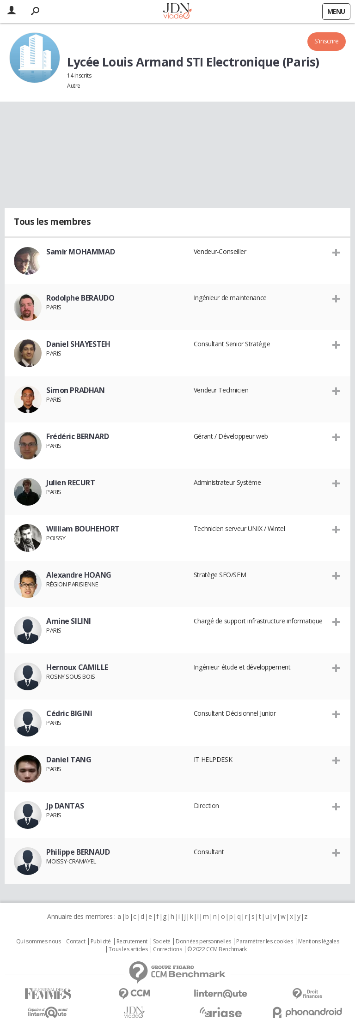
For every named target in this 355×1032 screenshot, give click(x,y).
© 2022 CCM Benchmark (217, 949)
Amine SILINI (68, 621)
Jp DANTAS (65, 806)
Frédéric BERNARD (77, 436)
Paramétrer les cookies (264, 941)
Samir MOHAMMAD (80, 252)
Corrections (167, 949)
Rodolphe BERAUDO (80, 298)
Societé (162, 941)
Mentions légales (318, 941)
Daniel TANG (68, 759)
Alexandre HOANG (78, 575)
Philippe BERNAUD (78, 852)
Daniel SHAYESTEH (78, 344)
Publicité (101, 941)
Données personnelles (203, 941)
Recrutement (131, 941)
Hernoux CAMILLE (77, 667)
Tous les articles (128, 949)
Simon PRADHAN (75, 390)
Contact (75, 941)
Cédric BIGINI (69, 713)
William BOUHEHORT (83, 529)
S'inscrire (326, 40)
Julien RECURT (70, 482)
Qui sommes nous (38, 941)
